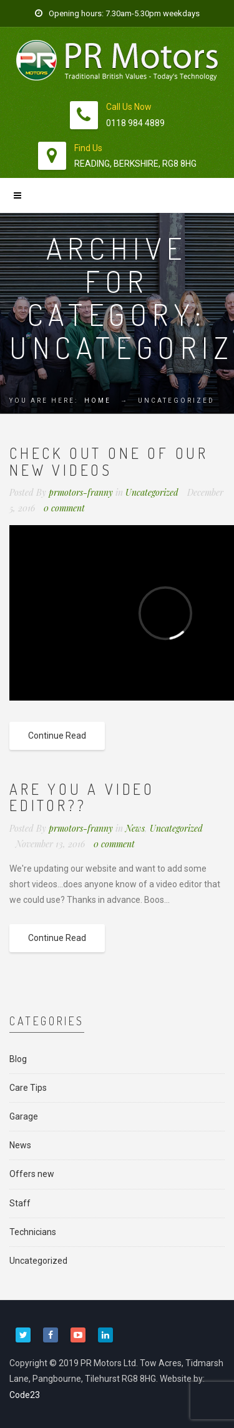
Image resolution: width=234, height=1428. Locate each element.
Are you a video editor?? (82, 797)
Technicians (32, 1232)
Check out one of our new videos (108, 461)
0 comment (64, 508)
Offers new (31, 1174)
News (135, 828)
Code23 (24, 1395)
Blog (18, 1059)
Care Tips (28, 1088)
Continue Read (57, 736)
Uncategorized (151, 492)
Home (97, 400)
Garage (23, 1116)
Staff (20, 1203)
